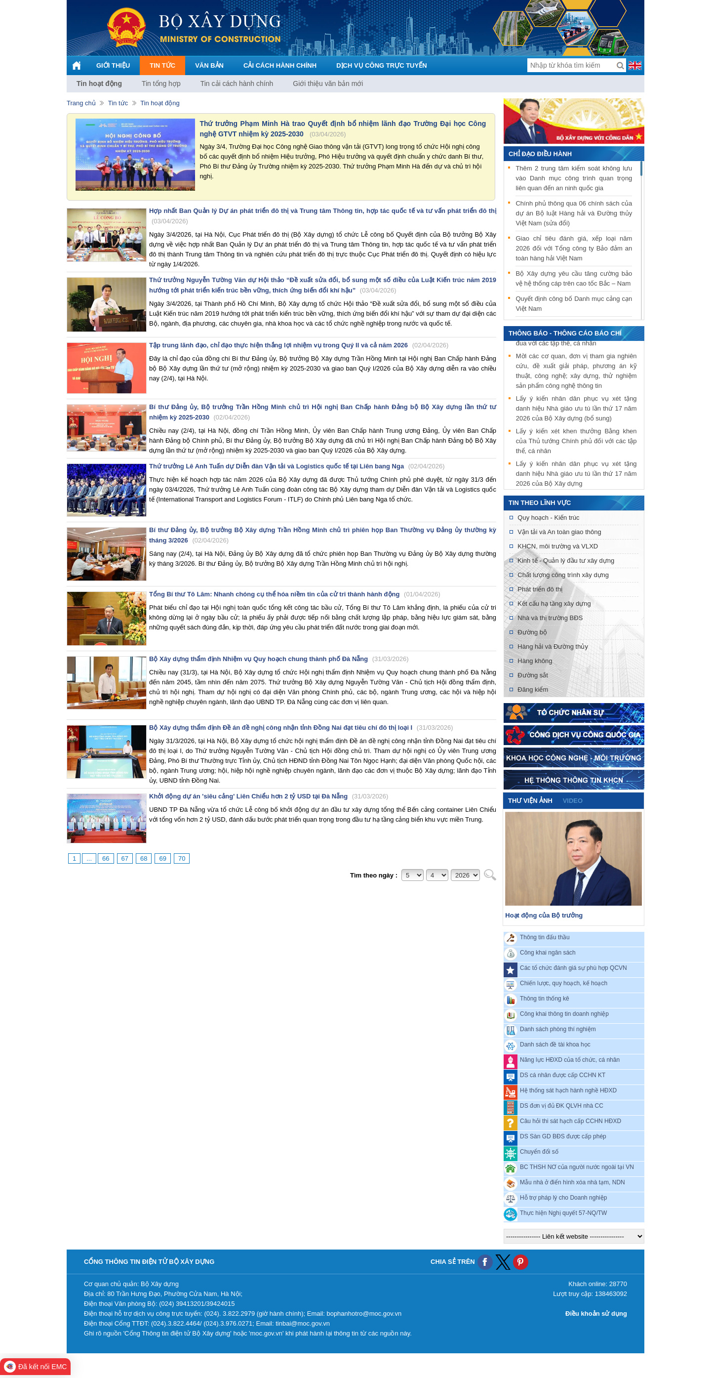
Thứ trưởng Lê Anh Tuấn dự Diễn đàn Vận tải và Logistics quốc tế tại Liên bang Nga (297, 466)
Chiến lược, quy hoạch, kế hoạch (563, 983)
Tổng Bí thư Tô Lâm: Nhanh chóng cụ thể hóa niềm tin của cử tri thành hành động (294, 594)
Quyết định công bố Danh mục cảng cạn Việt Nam (573, 303)
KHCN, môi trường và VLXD (557, 546)
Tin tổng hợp (161, 83)
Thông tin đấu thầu (545, 937)
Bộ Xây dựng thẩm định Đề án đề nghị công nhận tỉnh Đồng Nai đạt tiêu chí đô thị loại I (301, 727)
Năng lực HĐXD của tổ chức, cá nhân (570, 1059)
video (573, 800)
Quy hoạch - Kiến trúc (548, 517)
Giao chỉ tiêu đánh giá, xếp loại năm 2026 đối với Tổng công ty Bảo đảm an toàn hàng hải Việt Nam (573, 248)
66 (105, 858)
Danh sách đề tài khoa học (555, 1044)
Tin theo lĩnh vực (540, 502)
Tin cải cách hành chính (237, 83)
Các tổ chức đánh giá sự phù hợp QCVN (573, 967)
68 (143, 858)
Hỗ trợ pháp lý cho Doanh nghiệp (563, 1197)
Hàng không (534, 661)
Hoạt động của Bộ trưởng (544, 915)
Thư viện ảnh (530, 800)
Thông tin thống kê (544, 998)
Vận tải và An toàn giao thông (559, 532)
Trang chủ (81, 103)
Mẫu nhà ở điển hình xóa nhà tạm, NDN (572, 1182)
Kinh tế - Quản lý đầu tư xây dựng (565, 560)
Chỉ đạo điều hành (540, 154)
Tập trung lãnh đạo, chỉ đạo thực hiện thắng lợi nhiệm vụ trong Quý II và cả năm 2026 (298, 345)
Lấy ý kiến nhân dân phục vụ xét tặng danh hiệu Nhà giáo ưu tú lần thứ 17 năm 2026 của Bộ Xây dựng (576, 475)
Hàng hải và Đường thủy (552, 646)
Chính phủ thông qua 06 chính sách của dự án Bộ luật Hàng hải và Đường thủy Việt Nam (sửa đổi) (573, 213)
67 (124, 858)
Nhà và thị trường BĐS (550, 618)
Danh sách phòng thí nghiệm (558, 1029)
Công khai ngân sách (548, 952)
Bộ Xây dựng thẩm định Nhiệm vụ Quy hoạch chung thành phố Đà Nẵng (279, 659)
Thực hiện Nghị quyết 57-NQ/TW (563, 1213)
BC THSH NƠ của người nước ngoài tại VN (577, 1167)
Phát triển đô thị (539, 589)
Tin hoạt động (99, 83)
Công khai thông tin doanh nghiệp (564, 1013)
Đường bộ (532, 632)
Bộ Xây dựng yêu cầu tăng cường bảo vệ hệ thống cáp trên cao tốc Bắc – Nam (573, 278)
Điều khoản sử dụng (596, 1313)
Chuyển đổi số (539, 1151)
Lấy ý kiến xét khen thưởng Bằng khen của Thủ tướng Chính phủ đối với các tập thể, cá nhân (576, 442)
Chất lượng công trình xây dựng (563, 575)
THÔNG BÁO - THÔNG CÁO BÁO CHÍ (565, 333)
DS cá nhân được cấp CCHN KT (562, 1075)
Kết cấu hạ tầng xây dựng (554, 603)
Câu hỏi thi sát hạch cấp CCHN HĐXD (570, 1121)
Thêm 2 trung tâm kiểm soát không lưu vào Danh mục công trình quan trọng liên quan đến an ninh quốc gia (573, 178)
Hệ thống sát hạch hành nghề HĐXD (568, 1090)
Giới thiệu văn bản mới (328, 83)
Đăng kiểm (532, 689)
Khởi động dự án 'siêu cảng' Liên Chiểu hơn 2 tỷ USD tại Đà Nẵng (268, 796)
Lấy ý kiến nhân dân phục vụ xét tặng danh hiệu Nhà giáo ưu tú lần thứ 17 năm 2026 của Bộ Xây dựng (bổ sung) (576, 409)
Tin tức (118, 103)
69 (162, 858)
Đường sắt (532, 675)
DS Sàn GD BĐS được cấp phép (563, 1136)
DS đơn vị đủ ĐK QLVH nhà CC (561, 1105)
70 (181, 858)
